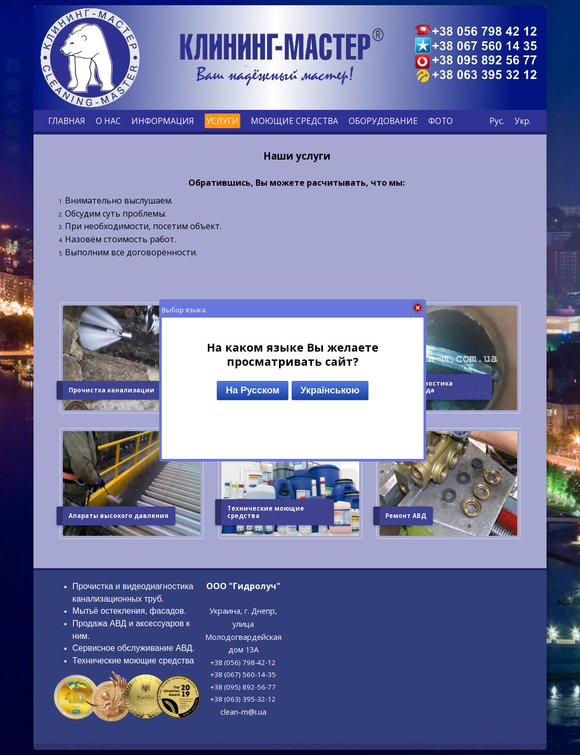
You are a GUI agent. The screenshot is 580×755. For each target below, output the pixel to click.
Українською (330, 390)
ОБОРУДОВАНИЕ (383, 121)
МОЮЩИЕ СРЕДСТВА (294, 121)
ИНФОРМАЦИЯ (162, 121)
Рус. (496, 121)
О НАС (108, 121)
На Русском (252, 390)
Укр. (523, 121)
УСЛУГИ (222, 121)
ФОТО (440, 121)
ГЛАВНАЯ (66, 121)
